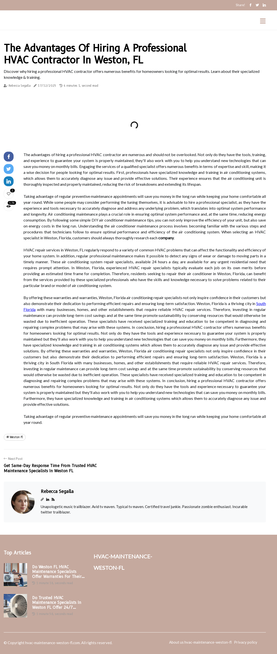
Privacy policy (245, 642)
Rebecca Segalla (20, 85)
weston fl (16, 437)
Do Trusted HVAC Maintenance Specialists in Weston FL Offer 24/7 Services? (56, 602)
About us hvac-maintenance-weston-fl (200, 642)
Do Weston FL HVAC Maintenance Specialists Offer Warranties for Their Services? (56, 572)
